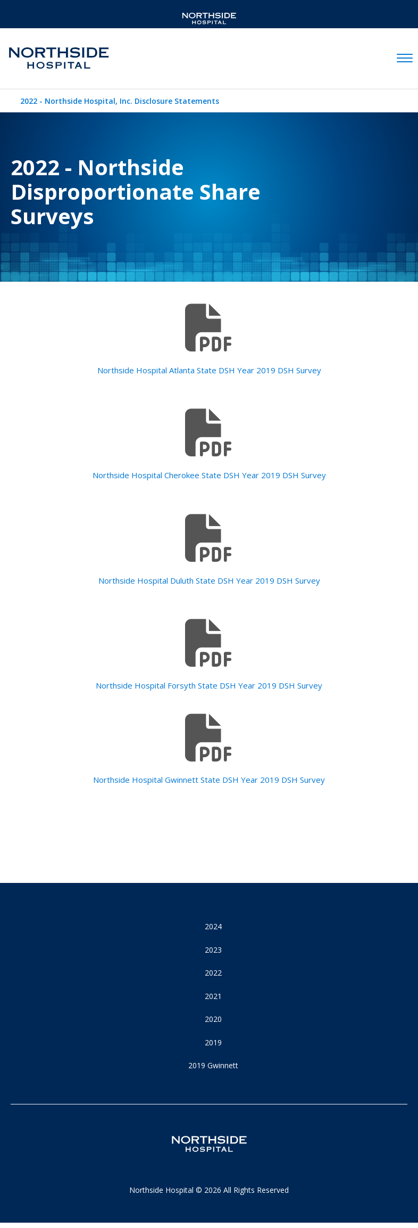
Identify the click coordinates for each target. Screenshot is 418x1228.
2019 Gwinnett (213, 1065)
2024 (213, 926)
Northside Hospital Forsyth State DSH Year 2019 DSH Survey (209, 685)
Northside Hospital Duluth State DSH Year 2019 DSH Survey (209, 580)
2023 (213, 950)
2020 (213, 1019)
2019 (213, 1042)
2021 (213, 996)
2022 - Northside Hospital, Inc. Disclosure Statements (119, 101)
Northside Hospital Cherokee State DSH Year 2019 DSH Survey (209, 475)
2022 (213, 973)
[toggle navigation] (405, 59)
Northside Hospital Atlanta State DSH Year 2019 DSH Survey (209, 370)
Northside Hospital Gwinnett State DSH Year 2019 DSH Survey (209, 779)
